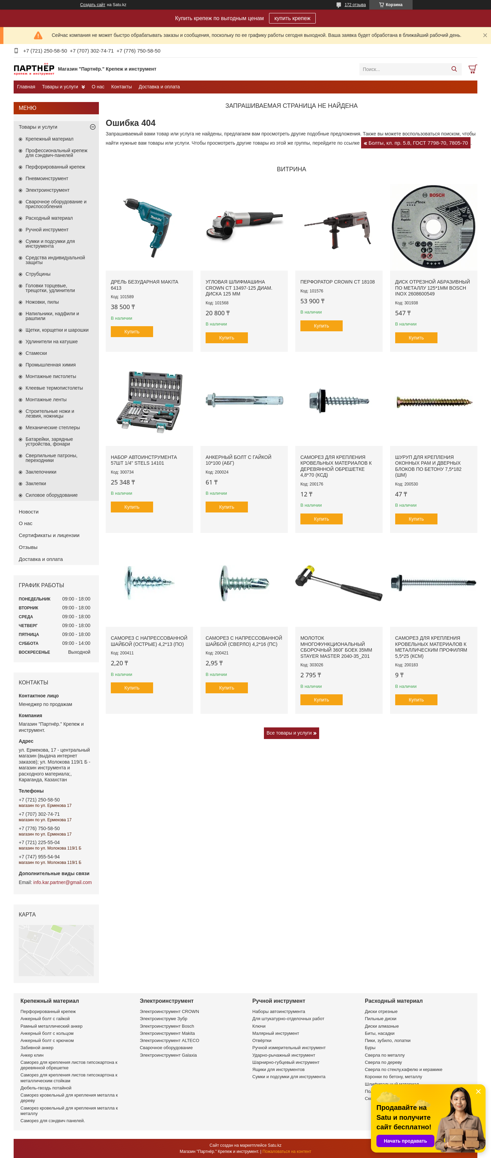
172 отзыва (355, 4)
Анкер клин (32, 1055)
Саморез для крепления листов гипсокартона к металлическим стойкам (68, 1077)
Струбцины (38, 274)
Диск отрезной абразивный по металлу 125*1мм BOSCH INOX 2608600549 (432, 287)
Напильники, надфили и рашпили (52, 316)
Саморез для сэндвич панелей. (52, 1120)
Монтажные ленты (46, 399)
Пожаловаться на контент (287, 1151)
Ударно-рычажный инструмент (283, 1055)
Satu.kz (274, 1145)
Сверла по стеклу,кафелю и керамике (404, 1069)
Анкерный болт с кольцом (47, 1033)
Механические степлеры (53, 427)
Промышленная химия (51, 364)
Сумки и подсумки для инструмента (50, 243)
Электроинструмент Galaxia (168, 1055)
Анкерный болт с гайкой (45, 1018)
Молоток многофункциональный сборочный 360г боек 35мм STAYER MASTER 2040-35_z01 (336, 647)
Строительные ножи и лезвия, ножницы (50, 413)
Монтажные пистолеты (51, 376)
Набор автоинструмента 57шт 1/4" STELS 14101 (144, 460)
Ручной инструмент (47, 229)
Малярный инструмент (275, 1033)
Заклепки (36, 483)
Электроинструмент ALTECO (169, 1040)
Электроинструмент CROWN (169, 1011)
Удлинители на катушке (52, 341)
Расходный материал (49, 218)
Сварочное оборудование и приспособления (56, 204)
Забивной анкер (37, 1047)
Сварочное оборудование (166, 1047)
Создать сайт (92, 4)
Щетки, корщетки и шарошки (57, 330)
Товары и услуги (60, 86)
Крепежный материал (50, 139)
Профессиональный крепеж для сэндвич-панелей (56, 153)
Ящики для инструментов (278, 1069)
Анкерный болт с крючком (47, 1040)
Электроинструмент (48, 190)
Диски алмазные (382, 1026)
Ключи (259, 1026)
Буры (370, 1047)
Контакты (121, 86)
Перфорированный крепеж (55, 167)
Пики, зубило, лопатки (388, 1040)
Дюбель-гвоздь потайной (46, 1087)
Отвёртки (261, 1040)
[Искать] (454, 69)
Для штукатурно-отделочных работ (288, 1018)
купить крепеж (292, 18)
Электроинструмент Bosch (167, 1026)
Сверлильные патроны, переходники (51, 458)
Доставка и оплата (159, 86)
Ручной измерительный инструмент (289, 1047)
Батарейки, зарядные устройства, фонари (49, 441)
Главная (26, 86)
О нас (98, 86)
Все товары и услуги (289, 733)
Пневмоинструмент (47, 178)
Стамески (36, 353)
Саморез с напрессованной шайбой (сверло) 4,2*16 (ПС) (244, 641)
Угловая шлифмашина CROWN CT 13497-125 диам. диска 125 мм (239, 287)
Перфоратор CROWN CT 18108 (337, 282)
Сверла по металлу (385, 1055)
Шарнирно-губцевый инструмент (285, 1062)
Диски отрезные (381, 1011)
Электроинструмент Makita (167, 1033)
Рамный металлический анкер (51, 1026)
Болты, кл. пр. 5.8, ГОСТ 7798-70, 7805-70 (418, 143)
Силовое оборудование (52, 495)
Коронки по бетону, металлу (393, 1076)
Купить (131, 331)
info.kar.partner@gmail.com (62, 882)
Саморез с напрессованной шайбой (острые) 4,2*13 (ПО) (149, 641)
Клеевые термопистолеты (54, 388)
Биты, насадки (380, 1033)
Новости (29, 512)
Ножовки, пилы (42, 302)
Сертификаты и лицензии (49, 535)
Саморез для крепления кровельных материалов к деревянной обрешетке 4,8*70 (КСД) (336, 466)
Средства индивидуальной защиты (55, 260)
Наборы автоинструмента (278, 1011)
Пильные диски (381, 1018)
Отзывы (28, 547)
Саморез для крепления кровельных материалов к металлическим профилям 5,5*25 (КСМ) (431, 647)
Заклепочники (41, 472)
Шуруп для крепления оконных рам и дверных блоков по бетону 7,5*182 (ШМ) (428, 466)
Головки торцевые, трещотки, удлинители (50, 288)
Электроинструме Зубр (163, 1018)
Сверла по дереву (383, 1062)
